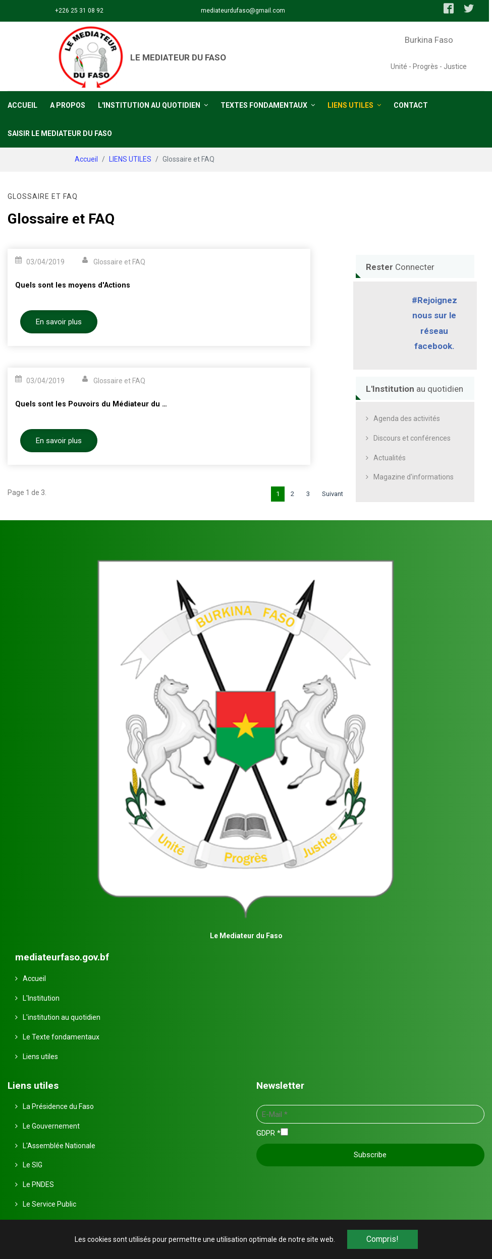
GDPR (268, 1132)
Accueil (34, 978)
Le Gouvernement (51, 1126)
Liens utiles (40, 1056)
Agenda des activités (406, 418)
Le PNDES (38, 1184)
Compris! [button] (382, 1239)
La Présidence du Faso (58, 1106)
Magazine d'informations (413, 476)
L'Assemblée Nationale (59, 1145)
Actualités (389, 457)
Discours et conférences (412, 438)
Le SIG (32, 1164)
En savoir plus (59, 321)
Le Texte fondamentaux (61, 1036)
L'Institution (41, 997)
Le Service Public (49, 1204)
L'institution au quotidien (61, 1017)
